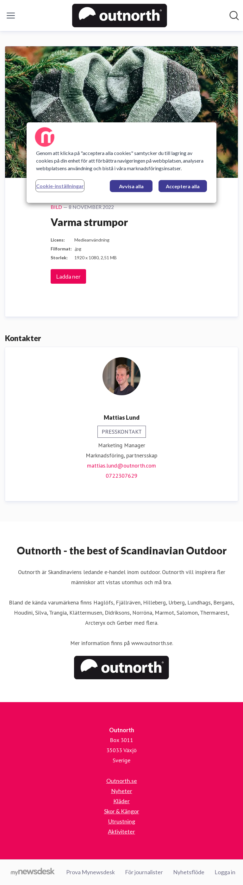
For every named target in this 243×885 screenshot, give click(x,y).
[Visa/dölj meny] (11, 15)
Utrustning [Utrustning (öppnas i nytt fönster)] (121, 821)
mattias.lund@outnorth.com (121, 465)
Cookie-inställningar (60, 186)
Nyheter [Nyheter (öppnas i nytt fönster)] (121, 790)
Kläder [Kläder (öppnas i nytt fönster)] (121, 801)
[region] (121, 162)
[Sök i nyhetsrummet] (234, 15)
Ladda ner (68, 276)
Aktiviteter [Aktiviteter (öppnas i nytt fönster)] (121, 831)
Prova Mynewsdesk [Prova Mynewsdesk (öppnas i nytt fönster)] (90, 872)
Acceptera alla (183, 186)
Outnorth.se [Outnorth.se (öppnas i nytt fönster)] (121, 780)
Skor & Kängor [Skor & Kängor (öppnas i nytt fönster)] (121, 811)
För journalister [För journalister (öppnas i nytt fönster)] (144, 872)
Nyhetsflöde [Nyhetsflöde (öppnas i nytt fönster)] (188, 872)
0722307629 (121, 475)
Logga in (225, 872)
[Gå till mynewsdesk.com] (33, 872)
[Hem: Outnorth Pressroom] (119, 15)
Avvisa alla (131, 186)
